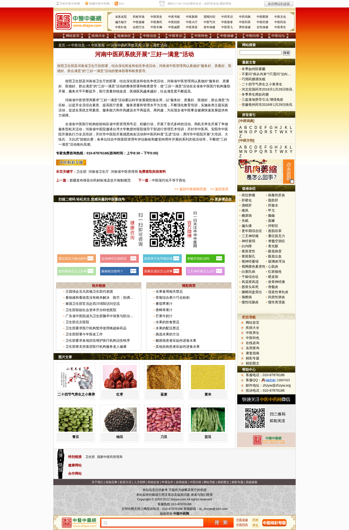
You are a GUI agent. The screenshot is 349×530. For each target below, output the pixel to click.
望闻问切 (209, 16)
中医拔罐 (138, 22)
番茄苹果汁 (164, 304)
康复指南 (252, 353)
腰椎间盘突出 (252, 292)
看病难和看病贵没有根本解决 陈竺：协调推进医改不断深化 (111, 297)
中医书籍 (174, 16)
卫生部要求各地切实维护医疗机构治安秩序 (97, 340)
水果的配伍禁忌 (167, 328)
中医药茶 (245, 22)
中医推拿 (227, 22)
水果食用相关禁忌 (169, 291)
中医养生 (280, 27)
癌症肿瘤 (248, 195)
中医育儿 (227, 27)
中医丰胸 (156, 27)
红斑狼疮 (275, 271)
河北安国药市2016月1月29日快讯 (267, 89)
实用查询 (252, 348)
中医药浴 (280, 22)
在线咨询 (252, 343)
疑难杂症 (124, 36)
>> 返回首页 (219, 189)
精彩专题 (252, 358)
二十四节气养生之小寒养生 (78, 394)
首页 (61, 45)
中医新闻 (192, 16)
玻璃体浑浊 (276, 261)
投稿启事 (111, 482)
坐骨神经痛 (276, 282)
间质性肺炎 (276, 297)
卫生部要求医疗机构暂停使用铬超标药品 (96, 328)
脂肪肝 (273, 200)
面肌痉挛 (275, 231)
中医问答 (252, 36)
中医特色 (201, 36)
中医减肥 (174, 27)
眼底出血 (275, 256)
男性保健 (245, 27)
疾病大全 (98, 36)
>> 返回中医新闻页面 (190, 189)
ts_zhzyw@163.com (213, 509)
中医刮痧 (174, 22)
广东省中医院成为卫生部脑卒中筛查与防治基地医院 (104, 316)
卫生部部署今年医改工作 (84, 334)
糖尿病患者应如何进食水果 (176, 340)
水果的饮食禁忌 (167, 322)
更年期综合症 (252, 231)
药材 (256, 520)
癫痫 (271, 215)
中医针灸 (121, 27)
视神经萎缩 (250, 261)
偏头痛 (247, 226)
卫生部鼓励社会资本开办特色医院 (90, 310)
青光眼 (273, 246)
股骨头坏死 (250, 287)
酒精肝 (247, 205)
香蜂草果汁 (164, 310)
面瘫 (271, 221)
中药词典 (245, 16)
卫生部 (81, 172)
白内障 (247, 246)
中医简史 (156, 16)
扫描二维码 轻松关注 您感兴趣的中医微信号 (91, 199)
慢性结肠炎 (250, 302)
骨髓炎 (273, 287)
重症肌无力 (276, 236)
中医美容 (192, 27)
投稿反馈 (153, 482)
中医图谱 (262, 16)
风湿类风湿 (250, 282)
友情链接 (181, 482)
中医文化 (280, 16)
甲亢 (271, 210)
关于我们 (97, 482)
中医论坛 (278, 36)
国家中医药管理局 (109, 457)
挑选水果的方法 (167, 334)
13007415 (283, 380)
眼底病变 (275, 251)
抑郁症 (273, 226)
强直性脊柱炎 (278, 292)
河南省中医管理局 (124, 172)
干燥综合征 (250, 277)
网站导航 (209, 482)
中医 (180, 81)
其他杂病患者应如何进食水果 (178, 346)
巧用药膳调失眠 (253, 79)
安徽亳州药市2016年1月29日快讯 (267, 105)
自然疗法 (138, 27)
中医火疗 (192, 22)
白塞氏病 (248, 271)
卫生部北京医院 (77, 322)
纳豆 (119, 437)
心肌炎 (273, 266)
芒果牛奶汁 (164, 316)
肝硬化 (247, 200)
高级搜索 (251, 482)
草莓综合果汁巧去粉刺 (173, 297)
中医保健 (227, 36)
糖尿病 (247, 215)
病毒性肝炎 (276, 195)
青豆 (75, 437)
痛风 (245, 210)
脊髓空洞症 (276, 241)
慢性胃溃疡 (276, 302)
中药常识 (227, 16)
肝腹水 (273, 205)
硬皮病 (273, 277)
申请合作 (167, 482)
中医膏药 (156, 22)
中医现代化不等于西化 (169, 180)
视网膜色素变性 (253, 266)
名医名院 (121, 16)
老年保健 (209, 27)
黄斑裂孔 (248, 256)
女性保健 (262, 27)
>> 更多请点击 (221, 199)
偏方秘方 (121, 22)
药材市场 (138, 16)
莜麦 (163, 394)
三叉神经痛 (250, 236)
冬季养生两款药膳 (255, 94)
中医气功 (209, 22)
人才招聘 (139, 482)
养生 (256, 525)
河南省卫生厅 (98, 172)
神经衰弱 (248, 241)
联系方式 (125, 482)
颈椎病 (247, 297)
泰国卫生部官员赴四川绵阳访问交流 (92, 304)
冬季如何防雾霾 (253, 69)
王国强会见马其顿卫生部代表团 (89, 291)
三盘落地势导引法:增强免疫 (262, 99)
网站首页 (72, 36)
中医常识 (175, 36)
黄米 (208, 394)
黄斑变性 (248, 251)
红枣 (119, 394)
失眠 (245, 221)
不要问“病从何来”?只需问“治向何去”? (269, 74)
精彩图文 (252, 363)
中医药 (152, 134)
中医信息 (150, 36)
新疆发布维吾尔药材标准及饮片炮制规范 (100, 180)
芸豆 (208, 437)
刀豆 (163, 437)
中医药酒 (262, 22)
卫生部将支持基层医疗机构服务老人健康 (96, 346)
